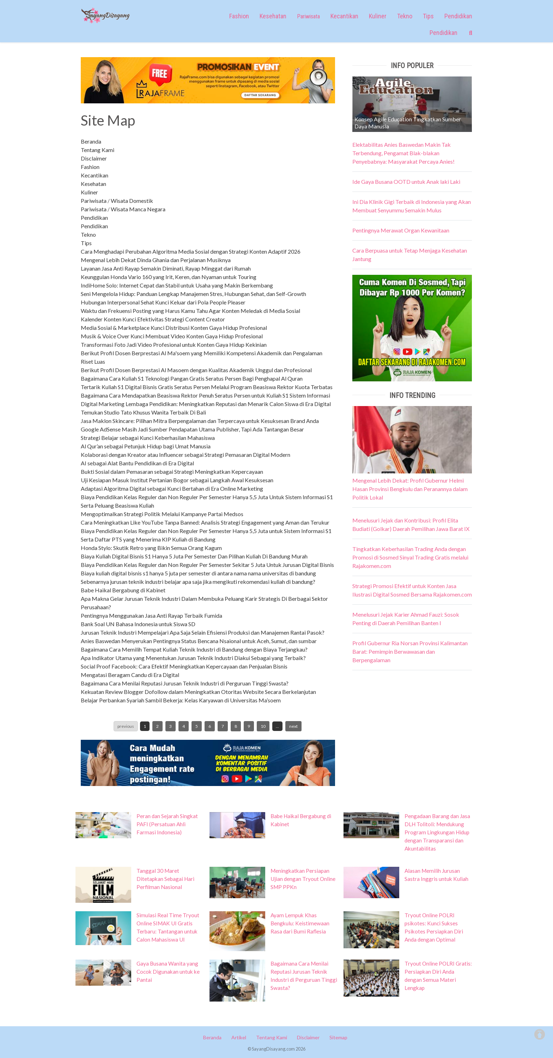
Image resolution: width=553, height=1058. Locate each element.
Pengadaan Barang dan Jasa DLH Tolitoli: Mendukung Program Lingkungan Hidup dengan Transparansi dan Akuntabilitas (437, 832)
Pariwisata (94, 200)
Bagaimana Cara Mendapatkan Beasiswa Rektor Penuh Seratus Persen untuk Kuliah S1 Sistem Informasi (205, 395)
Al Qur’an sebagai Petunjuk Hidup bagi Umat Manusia (146, 446)
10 (263, 726)
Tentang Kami (97, 149)
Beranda (91, 141)
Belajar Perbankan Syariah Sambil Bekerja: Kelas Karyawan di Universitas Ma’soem (181, 700)
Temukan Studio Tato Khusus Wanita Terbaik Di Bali (143, 412)
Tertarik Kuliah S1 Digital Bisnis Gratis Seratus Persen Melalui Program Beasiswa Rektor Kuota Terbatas (207, 386)
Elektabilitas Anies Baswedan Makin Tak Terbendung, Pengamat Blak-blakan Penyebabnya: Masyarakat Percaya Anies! (403, 153)
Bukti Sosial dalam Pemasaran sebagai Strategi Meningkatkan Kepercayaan (172, 471)
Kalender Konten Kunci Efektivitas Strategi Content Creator (153, 319)
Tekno (404, 16)
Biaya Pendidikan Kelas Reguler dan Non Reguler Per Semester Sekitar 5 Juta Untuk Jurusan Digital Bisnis (207, 564)
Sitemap (338, 1037)
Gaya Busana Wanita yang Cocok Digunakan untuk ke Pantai (168, 971)
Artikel (238, 1037)
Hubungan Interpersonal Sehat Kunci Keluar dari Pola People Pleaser (163, 302)
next (293, 726)
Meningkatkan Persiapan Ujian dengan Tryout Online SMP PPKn (303, 878)
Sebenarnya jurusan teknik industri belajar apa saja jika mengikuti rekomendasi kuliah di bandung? (198, 581)
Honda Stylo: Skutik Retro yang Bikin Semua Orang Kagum (151, 547)
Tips (428, 16)
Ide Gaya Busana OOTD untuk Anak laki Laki (406, 181)
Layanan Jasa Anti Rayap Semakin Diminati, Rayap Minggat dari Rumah (166, 268)
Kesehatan (273, 16)
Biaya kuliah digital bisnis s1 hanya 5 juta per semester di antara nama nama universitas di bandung (198, 573)
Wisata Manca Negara (138, 209)
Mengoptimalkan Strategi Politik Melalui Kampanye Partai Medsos (162, 513)
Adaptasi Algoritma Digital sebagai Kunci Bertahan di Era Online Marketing (172, 488)
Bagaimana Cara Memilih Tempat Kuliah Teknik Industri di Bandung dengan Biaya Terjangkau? (194, 649)
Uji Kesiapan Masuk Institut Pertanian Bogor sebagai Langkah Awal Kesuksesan (177, 480)
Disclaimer (94, 158)
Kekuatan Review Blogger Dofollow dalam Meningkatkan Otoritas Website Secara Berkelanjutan (198, 691)
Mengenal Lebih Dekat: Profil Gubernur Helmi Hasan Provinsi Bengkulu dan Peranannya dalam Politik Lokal (410, 489)
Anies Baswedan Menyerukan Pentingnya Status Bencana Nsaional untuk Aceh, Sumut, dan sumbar (199, 640)
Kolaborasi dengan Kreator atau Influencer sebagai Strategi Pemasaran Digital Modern (185, 454)
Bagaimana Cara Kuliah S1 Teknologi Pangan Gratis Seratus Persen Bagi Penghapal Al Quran (192, 378)
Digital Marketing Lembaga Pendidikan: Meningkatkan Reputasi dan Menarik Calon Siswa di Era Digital (206, 403)
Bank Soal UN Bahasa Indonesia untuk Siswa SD (138, 624)
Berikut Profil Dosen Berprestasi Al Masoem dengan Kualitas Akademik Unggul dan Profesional (196, 370)
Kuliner (378, 16)
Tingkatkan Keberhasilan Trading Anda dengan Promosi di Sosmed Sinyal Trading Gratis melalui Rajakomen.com (410, 557)
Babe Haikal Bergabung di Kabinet (123, 590)
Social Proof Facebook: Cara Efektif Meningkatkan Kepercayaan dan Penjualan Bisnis (184, 666)
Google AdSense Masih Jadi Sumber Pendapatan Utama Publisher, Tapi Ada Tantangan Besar (192, 429)
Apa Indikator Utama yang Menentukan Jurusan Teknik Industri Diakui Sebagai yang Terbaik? (193, 657)
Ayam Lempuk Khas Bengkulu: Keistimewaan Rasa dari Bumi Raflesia (300, 923)
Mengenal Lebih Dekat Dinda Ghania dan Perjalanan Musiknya (156, 259)
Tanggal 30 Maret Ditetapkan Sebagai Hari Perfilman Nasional (165, 878)
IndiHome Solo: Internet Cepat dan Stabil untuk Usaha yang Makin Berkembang (177, 285)
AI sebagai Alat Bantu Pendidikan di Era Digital (137, 463)
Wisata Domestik (132, 200)
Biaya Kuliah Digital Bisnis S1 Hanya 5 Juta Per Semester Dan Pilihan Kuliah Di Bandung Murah (194, 556)
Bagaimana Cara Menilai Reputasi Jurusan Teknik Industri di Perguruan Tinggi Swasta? (184, 683)
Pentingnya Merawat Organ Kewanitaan (400, 230)
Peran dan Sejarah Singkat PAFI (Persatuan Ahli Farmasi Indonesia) (167, 824)
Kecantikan (344, 16)
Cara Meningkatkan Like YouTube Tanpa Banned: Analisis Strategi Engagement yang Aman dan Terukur (205, 522)
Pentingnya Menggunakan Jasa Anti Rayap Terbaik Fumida (151, 615)
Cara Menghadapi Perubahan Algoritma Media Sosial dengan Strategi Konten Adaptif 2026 (190, 251)
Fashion (239, 16)
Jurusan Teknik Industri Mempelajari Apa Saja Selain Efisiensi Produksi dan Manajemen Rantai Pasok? (202, 632)
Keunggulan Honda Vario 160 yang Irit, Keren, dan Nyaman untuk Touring (168, 276)
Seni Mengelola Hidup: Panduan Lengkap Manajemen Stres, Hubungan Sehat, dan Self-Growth (193, 293)
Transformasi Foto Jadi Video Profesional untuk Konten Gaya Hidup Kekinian (174, 344)
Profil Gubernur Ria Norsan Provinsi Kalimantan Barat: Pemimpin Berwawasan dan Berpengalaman (410, 651)
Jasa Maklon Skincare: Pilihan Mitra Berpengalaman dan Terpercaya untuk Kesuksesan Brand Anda (200, 420)
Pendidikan (458, 16)
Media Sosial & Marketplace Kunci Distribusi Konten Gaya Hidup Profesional (174, 327)
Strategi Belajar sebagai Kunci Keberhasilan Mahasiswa (148, 437)
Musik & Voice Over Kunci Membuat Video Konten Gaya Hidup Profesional (172, 336)
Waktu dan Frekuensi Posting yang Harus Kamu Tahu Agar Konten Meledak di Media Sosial (190, 310)
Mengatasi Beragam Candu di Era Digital (130, 674)
